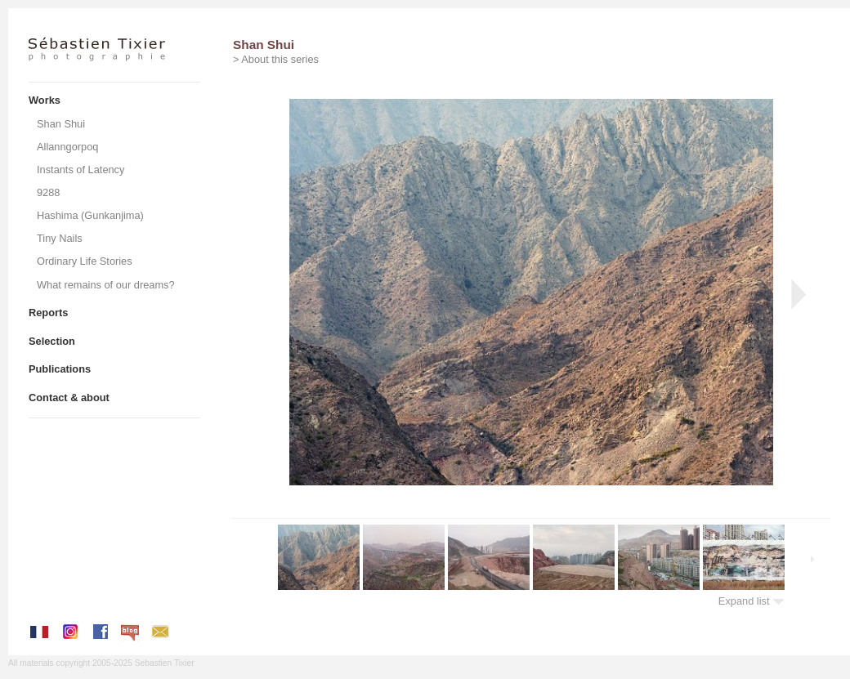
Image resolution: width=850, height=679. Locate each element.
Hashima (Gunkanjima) (90, 215)
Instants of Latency (80, 169)
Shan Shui (61, 124)
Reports (48, 312)
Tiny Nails (60, 238)
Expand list (751, 601)
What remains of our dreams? (106, 285)
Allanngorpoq (67, 147)
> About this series (276, 59)
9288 (48, 192)
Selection (52, 341)
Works (44, 100)
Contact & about (69, 397)
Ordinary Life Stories (84, 261)
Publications (60, 369)
